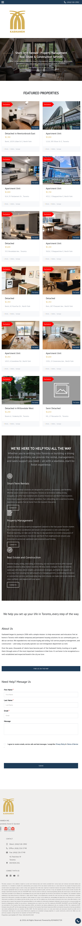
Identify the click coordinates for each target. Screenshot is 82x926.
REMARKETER (56, 920)
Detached (9, 243)
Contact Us (13, 508)
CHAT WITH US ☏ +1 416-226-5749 (41, 68)
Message (7, 721)
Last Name (8, 700)
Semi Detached (53, 408)
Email (6, 711)
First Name (8, 690)
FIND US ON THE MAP (41, 669)
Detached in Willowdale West (19, 408)
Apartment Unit (53, 133)
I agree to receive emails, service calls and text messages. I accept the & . (41, 745)
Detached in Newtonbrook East (20, 133)
